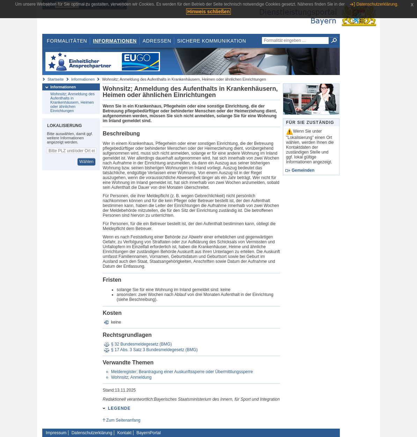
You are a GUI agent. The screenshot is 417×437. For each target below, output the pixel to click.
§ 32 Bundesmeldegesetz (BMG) (141, 344)
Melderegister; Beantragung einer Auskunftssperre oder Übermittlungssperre (182, 371)
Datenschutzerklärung (92, 432)
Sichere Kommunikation (211, 41)
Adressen (156, 41)
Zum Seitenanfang (123, 420)
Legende (119, 408)
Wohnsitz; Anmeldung (131, 377)
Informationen (115, 41)
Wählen (86, 161)
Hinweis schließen (208, 11)
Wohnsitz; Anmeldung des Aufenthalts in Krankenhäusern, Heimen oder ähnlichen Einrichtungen (72, 102)
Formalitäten (67, 41)
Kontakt (124, 432)
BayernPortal (149, 432)
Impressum (56, 432)
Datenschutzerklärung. (377, 4)
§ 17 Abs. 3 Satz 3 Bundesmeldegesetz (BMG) (154, 349)
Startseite (55, 79)
